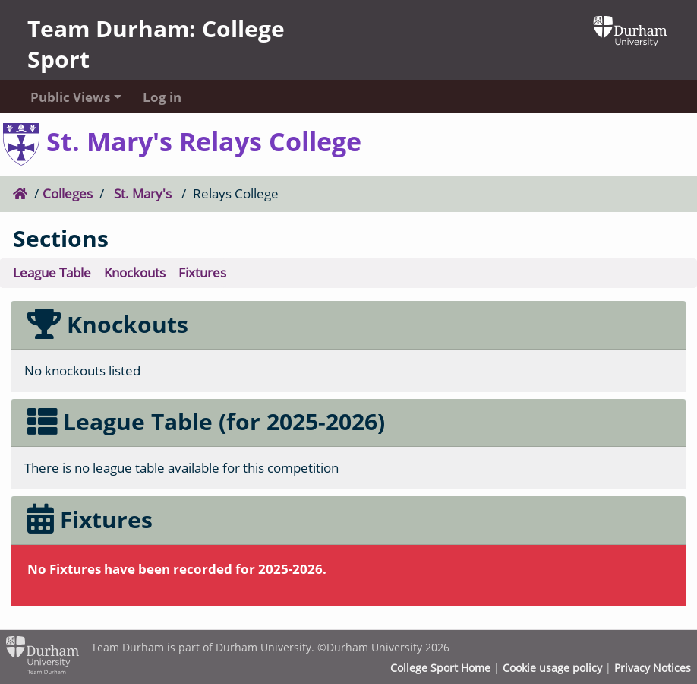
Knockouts (135, 272)
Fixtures (202, 272)
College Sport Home (440, 668)
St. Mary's (143, 193)
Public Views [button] (70, 97)
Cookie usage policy (552, 668)
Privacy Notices (652, 668)
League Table (52, 272)
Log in (162, 97)
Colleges (68, 193)
